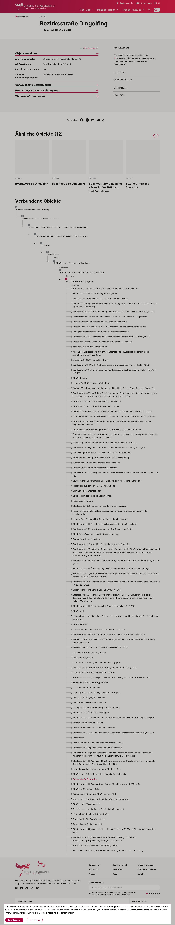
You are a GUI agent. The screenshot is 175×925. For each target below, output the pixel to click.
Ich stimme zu (14, 920)
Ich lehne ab (35, 920)
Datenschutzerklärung (138, 910)
